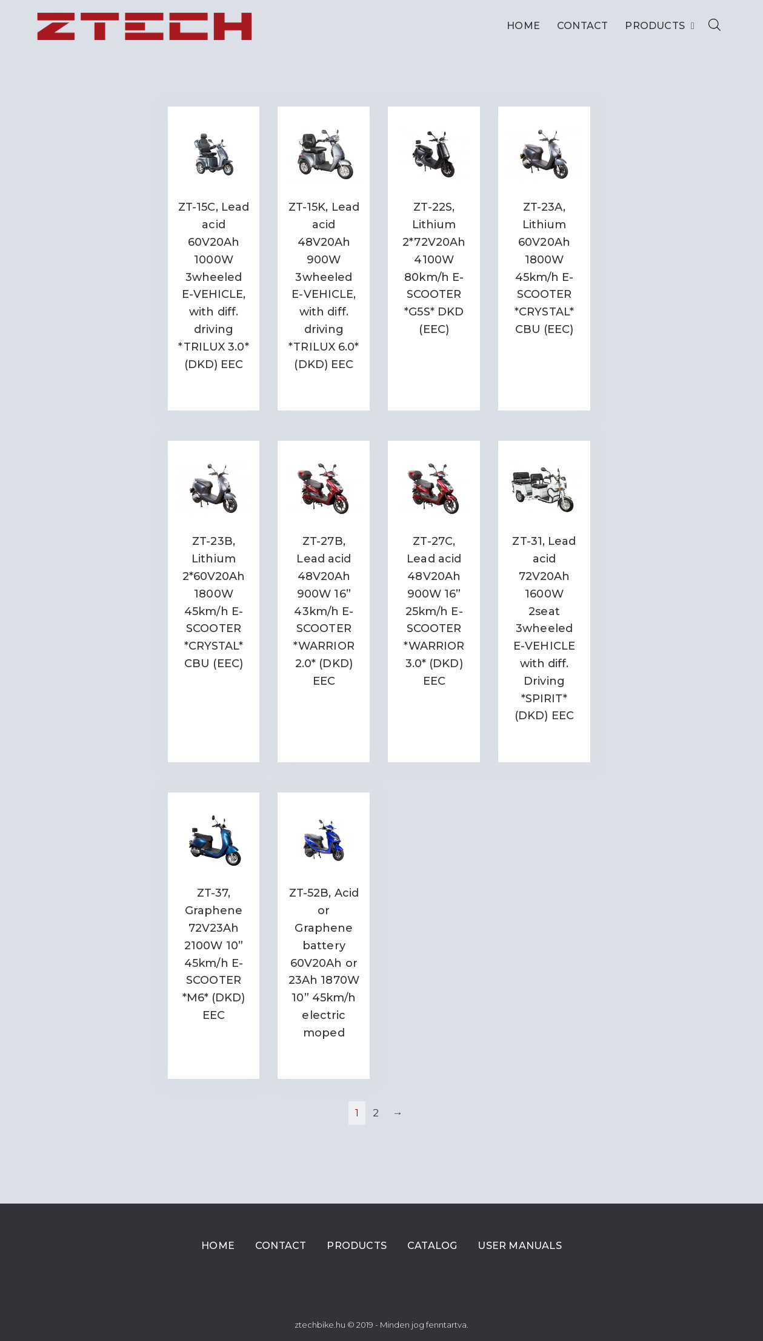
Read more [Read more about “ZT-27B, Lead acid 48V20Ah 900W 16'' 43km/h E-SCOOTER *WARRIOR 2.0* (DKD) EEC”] (323, 706)
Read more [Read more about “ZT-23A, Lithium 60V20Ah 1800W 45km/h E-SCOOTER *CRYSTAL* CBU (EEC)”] (544, 354)
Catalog (432, 1245)
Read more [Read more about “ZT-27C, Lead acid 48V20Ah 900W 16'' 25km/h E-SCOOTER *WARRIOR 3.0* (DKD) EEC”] (434, 706)
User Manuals (519, 1245)
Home (523, 25)
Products (660, 26)
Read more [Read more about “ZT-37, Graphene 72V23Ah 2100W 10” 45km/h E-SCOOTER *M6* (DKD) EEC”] (214, 1040)
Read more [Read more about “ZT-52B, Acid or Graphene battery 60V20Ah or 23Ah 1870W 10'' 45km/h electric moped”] (323, 1057)
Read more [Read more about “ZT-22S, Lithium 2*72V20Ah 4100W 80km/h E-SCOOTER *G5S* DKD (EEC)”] (434, 354)
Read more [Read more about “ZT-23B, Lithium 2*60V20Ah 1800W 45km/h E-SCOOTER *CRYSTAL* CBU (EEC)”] (214, 688)
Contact (582, 25)
